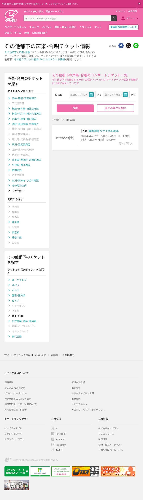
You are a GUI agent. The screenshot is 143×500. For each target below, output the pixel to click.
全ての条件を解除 (115, 108)
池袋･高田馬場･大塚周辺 (25, 124)
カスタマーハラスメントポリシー (88, 409)
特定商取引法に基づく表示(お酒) (20, 404)
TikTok (59, 450)
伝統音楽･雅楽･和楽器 (24, 321)
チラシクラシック (13, 433)
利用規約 (8, 382)
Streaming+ (39, 33)
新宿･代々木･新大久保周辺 (26, 113)
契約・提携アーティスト (110, 444)
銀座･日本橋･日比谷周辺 (25, 108)
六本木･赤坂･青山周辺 (24, 119)
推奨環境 (76, 398)
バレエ (15, 290)
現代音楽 (17, 336)
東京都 (15, 232)
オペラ (15, 285)
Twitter (128, 45)
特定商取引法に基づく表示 (17, 398)
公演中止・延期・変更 (83, 393)
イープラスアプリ (13, 428)
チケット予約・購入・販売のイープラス (44, 11)
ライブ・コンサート (15, 27)
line (136, 45)
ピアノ (15, 300)
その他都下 (10, 52)
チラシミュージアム (14, 439)
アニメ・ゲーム (12, 33)
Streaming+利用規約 (14, 387)
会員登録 (132, 11)
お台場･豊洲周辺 (21, 165)
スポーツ (34, 27)
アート (97, 27)
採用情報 (102, 439)
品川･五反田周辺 (21, 144)
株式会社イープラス (108, 428)
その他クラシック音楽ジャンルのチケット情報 (39, 59)
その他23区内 (19, 185)
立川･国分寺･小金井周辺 (25, 180)
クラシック (85, 27)
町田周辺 (17, 170)
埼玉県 (15, 222)
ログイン (120, 11)
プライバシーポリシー (15, 393)
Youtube (60, 439)
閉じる (139, 3)
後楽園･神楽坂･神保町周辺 (26, 160)
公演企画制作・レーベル (110, 450)
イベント (47, 27)
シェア (121, 45)
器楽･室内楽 (18, 295)
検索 (75, 108)
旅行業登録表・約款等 (15, 409)
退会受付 (76, 387)
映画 (26, 33)
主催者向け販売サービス (123, 27)
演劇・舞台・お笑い (65, 27)
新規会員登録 (78, 382)
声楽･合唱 (24, 52)
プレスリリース (106, 433)
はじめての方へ (79, 404)
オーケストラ (19, 280)
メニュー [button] (130, 18)
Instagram (61, 444)
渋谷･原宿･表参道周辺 (24, 98)
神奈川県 (17, 237)
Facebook (61, 433)
